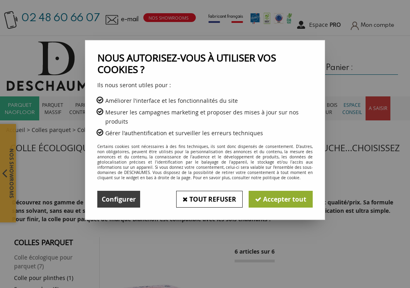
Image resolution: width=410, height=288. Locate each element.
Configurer (119, 199)
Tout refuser (209, 199)
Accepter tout (280, 199)
